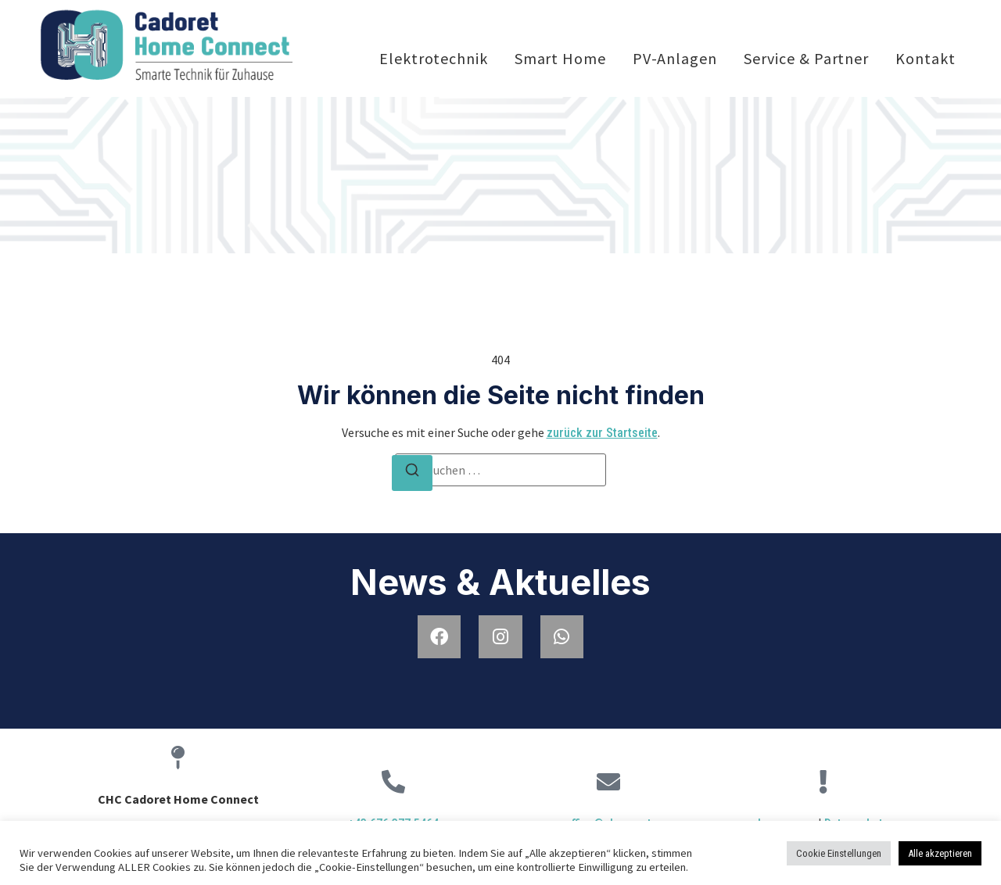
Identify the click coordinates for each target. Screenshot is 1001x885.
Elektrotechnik (433, 58)
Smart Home (560, 58)
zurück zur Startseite (602, 432)
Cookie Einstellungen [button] (838, 853)
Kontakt (925, 58)
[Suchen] (412, 473)
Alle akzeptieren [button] (940, 853)
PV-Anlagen (675, 58)
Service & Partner (806, 58)
